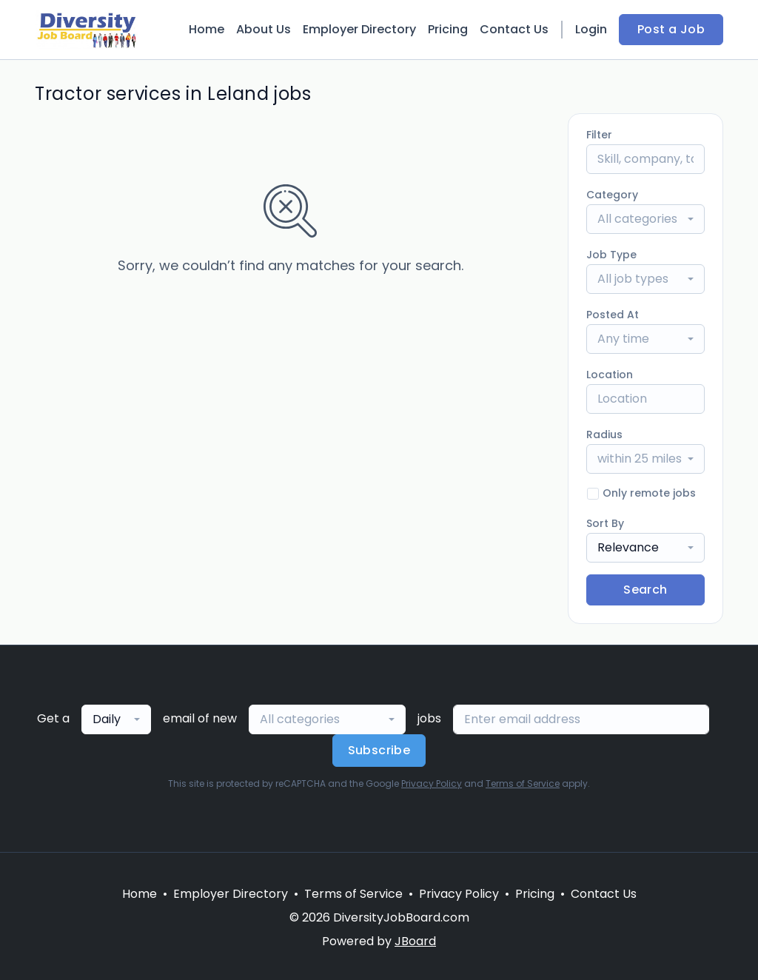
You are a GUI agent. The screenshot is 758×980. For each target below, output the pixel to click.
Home (206, 29)
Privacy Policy (431, 783)
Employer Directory (359, 29)
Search (645, 589)
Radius (604, 434)
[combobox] (645, 219)
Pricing (448, 29)
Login (591, 29)
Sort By (605, 523)
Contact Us (514, 29)
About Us (263, 29)
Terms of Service (523, 783)
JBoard (415, 941)
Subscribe (379, 750)
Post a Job (671, 29)
